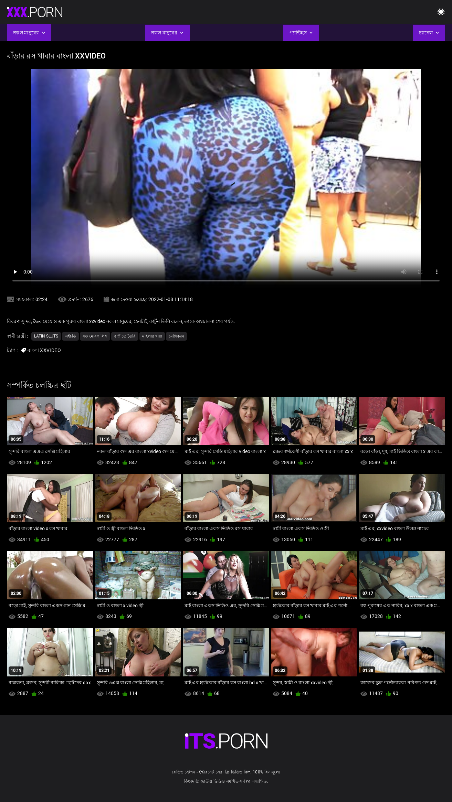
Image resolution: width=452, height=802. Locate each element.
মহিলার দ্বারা (152, 336)
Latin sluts (46, 336)
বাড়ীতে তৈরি (125, 336)
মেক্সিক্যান (176, 336)
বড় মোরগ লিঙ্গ (95, 336)
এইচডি (70, 336)
